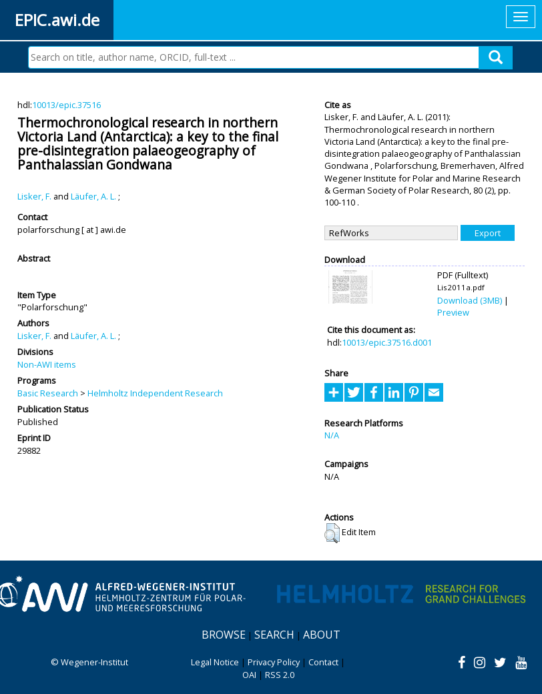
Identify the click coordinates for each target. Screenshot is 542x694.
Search (274, 634)
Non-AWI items (46, 364)
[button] (332, 533)
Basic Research (47, 393)
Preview (453, 312)
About (321, 634)
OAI (249, 675)
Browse (224, 634)
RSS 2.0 (279, 675)
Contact (323, 662)
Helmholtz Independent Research (155, 393)
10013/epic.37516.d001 (387, 342)
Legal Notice (215, 662)
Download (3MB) (469, 300)
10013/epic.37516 (66, 105)
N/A (331, 435)
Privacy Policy (274, 662)
